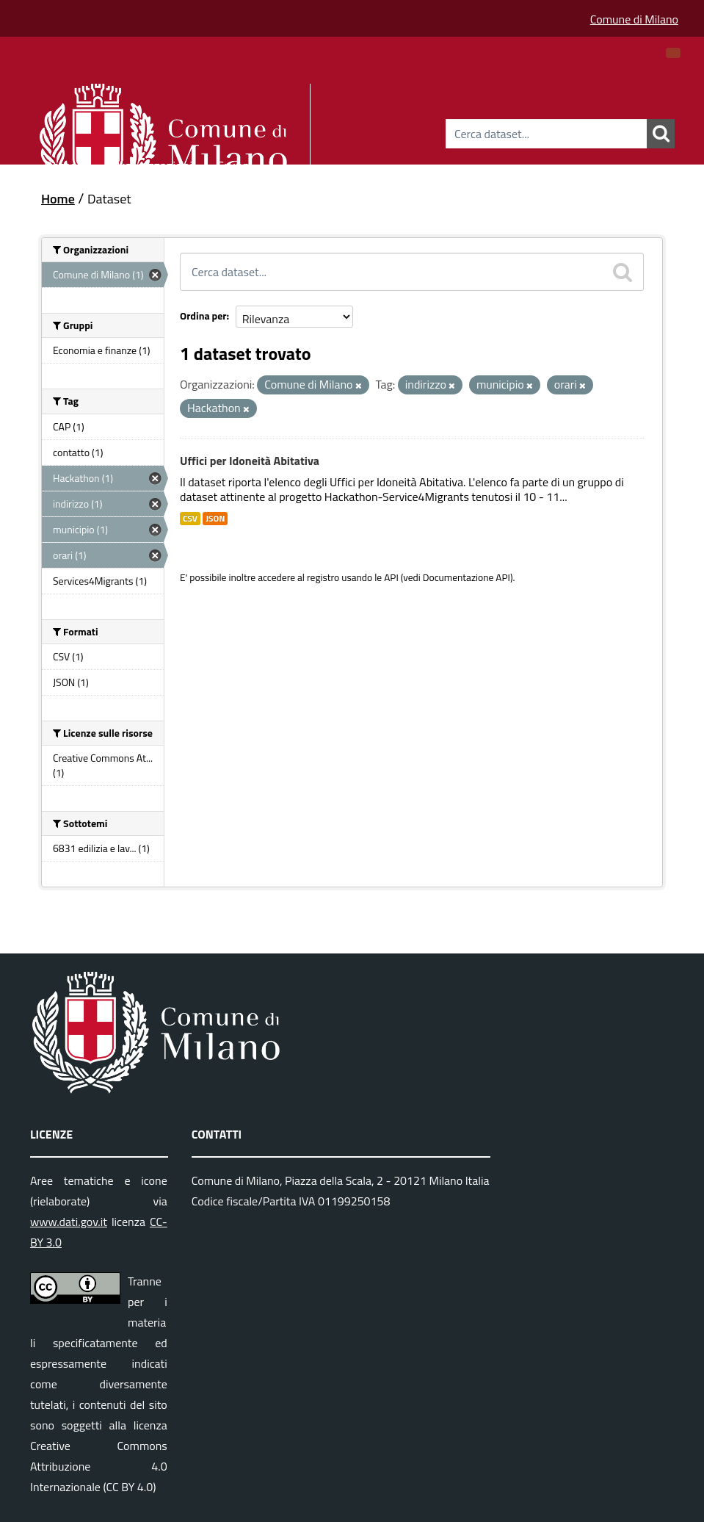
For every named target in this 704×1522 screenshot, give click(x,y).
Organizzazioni (152, 163)
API (391, 577)
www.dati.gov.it (68, 1221)
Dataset (66, 163)
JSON (215, 518)
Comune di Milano (634, 19)
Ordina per (203, 315)
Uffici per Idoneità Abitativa (249, 460)
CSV (190, 518)
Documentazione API (466, 577)
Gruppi (234, 163)
